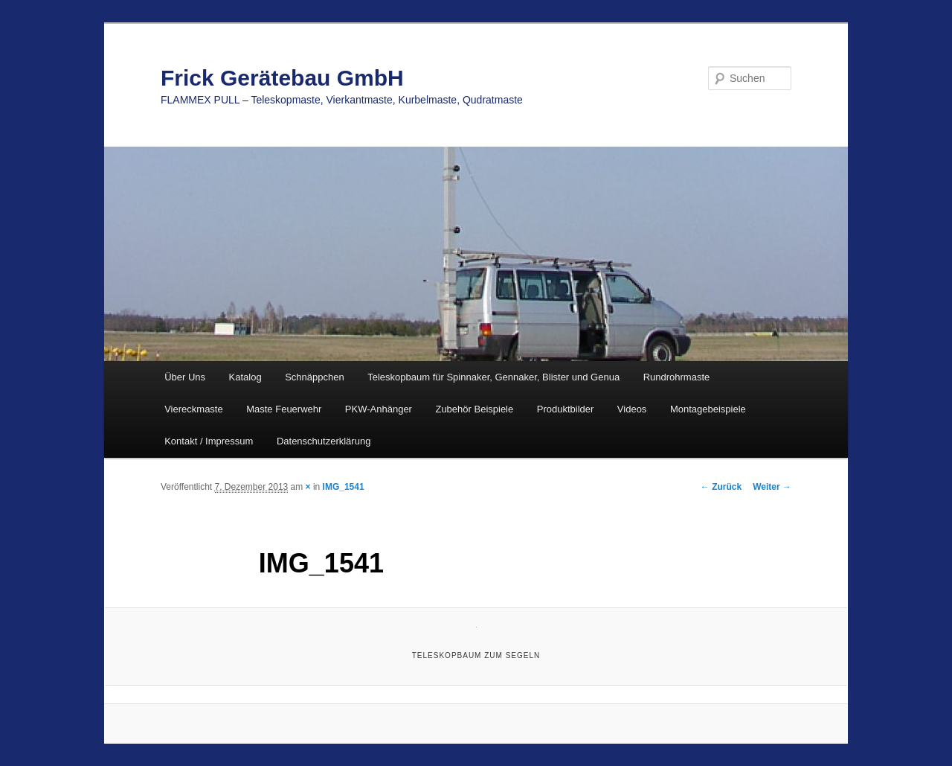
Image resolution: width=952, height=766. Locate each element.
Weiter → (772, 487)
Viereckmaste (193, 409)
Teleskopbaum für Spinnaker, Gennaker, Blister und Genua (493, 377)
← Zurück (721, 487)
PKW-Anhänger (378, 409)
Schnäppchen (314, 377)
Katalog (245, 377)
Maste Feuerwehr (283, 409)
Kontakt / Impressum (208, 441)
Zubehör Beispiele (474, 409)
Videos (632, 409)
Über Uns (184, 377)
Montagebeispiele (708, 409)
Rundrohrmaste (676, 377)
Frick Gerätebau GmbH (282, 78)
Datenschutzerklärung (323, 441)
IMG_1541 (343, 487)
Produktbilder (565, 409)
